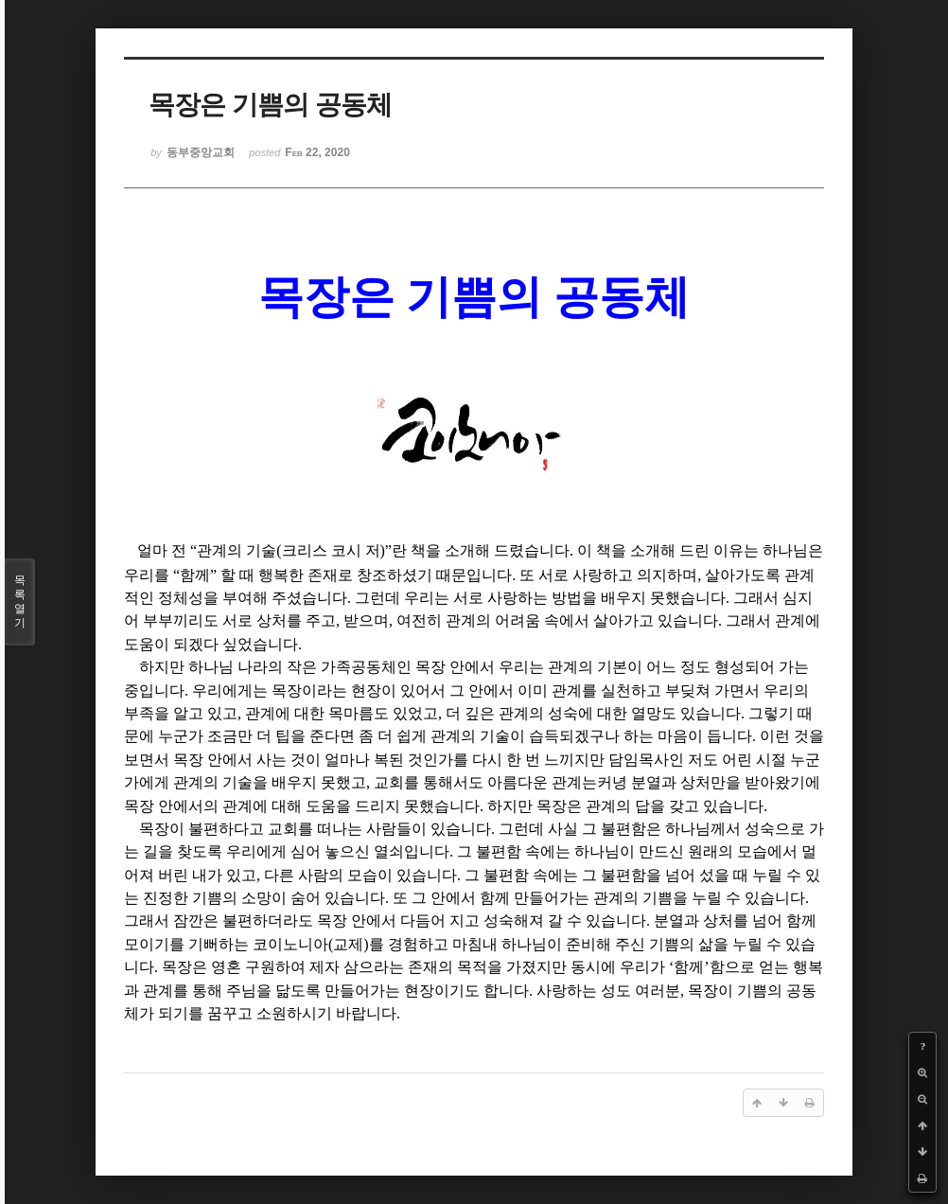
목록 (20, 602)
